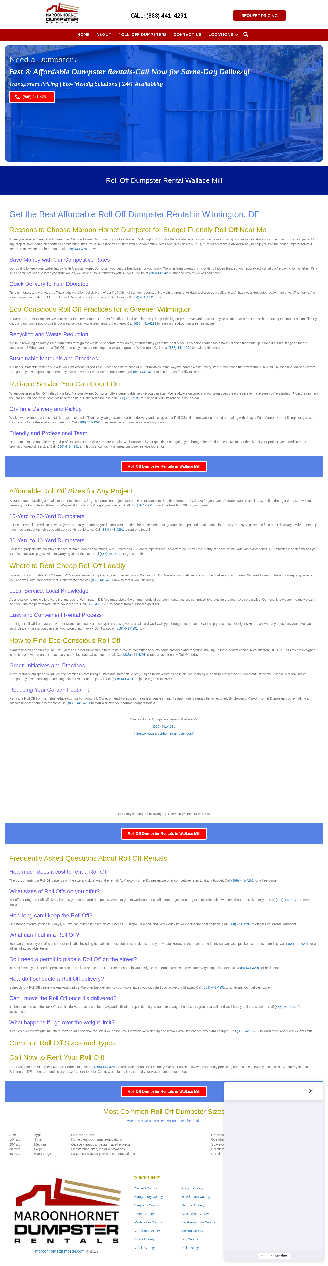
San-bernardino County (198, 1222)
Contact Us (188, 34)
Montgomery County (148, 1197)
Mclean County (192, 1231)
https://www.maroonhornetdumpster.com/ (164, 733)
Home (83, 34)
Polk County (190, 1248)
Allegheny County (146, 1205)
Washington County (148, 1222)
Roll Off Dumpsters (142, 34)
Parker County (144, 1239)
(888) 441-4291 (77, 249)
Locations (220, 34)
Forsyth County (192, 1188)
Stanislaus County (147, 1231)
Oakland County (145, 1188)
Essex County (144, 1214)
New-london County (195, 1197)
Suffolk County (144, 1248)
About (104, 34)
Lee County (189, 1239)
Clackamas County (195, 1214)
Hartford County (192, 1205)
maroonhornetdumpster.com (60, 1251)
